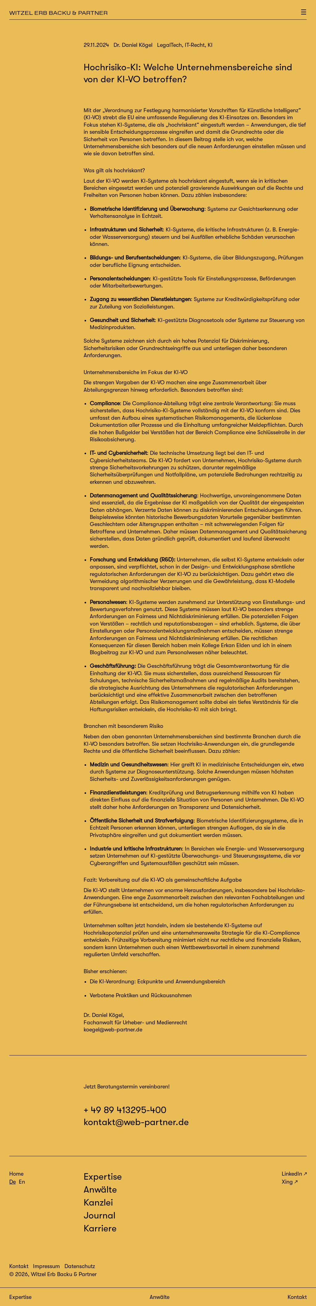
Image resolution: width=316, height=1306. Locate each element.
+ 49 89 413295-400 (125, 1110)
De (12, 1182)
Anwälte (159, 1297)
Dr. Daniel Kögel (103, 1015)
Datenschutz (79, 1266)
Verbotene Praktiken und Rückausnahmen (141, 995)
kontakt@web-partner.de (136, 1122)
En (22, 1182)
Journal (99, 1215)
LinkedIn (292, 1174)
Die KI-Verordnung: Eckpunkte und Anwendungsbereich (157, 981)
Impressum (46, 1266)
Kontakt (297, 1297)
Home (16, 1174)
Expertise (20, 1297)
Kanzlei (98, 1202)
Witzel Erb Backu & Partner (58, 12)
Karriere (100, 1228)
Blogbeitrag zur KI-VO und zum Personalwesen (146, 652)
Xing (287, 1182)
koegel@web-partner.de (113, 1029)
